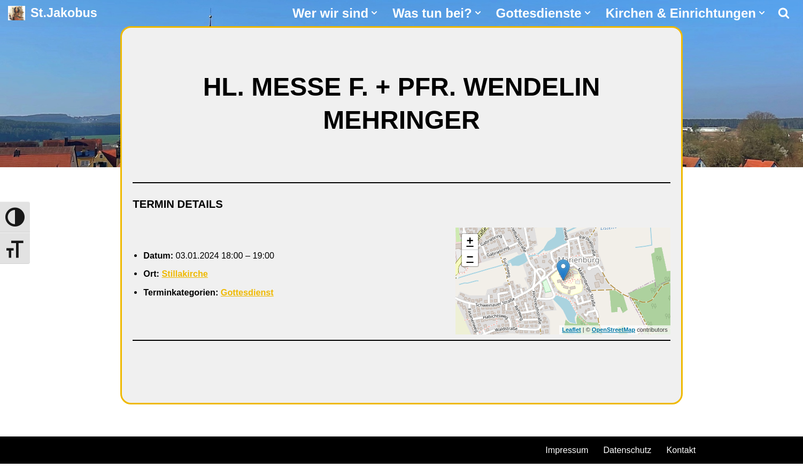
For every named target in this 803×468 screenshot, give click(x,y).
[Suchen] (784, 13)
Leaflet (571, 332)
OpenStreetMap (613, 332)
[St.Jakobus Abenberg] (52, 13)
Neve (19, 452)
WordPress (129, 452)
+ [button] (469, 244)
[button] (374, 13)
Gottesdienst (258, 295)
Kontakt (692, 453)
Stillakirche (189, 276)
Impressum (569, 453)
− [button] (469, 260)
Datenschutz (634, 453)
